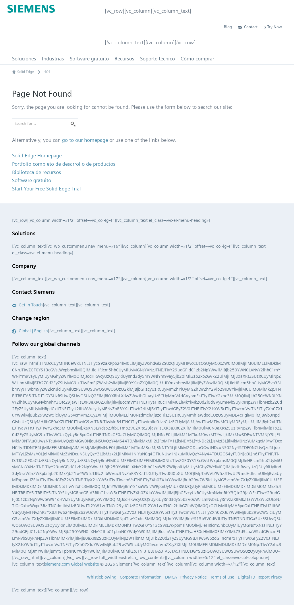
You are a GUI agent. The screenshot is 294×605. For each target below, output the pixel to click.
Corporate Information (141, 577)
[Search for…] (45, 123)
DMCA (171, 577)
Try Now (272, 26)
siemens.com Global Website (72, 564)
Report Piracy (270, 577)
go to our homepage (85, 140)
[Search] (73, 123)
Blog (228, 26)
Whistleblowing (101, 577)
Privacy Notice (193, 577)
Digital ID (246, 577)
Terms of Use (222, 577)
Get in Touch (27, 305)
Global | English (30, 330)
